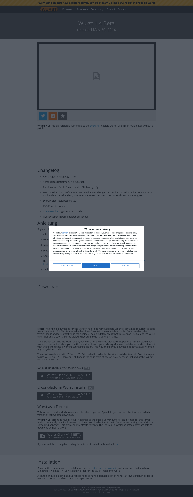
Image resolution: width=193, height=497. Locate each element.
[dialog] (96, 248)
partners (65, 233)
